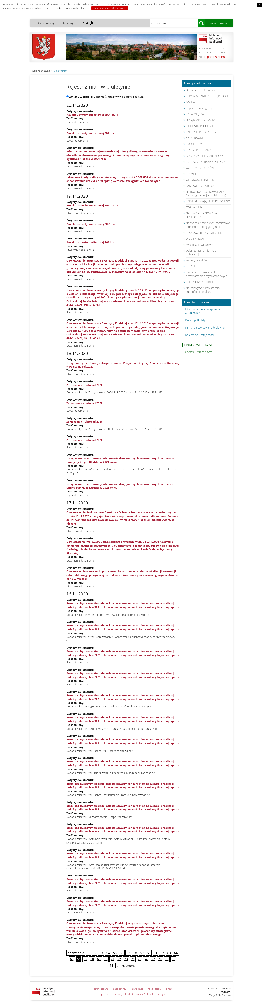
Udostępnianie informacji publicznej (201, 252)
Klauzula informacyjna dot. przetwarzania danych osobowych (206, 274)
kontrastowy (66, 23)
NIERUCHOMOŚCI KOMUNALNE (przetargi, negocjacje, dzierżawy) (206, 193)
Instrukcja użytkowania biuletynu (205, 328)
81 (111, 965)
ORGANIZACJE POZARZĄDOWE (205, 156)
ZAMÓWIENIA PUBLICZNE (202, 186)
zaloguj (161, 994)
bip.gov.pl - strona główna (198, 351)
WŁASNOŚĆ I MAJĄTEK (200, 180)
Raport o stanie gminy (199, 108)
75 (139, 959)
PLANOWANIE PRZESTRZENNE (205, 233)
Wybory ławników (196, 260)
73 (126, 959)
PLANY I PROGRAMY (198, 150)
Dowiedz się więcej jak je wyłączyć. (109, 7)
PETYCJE (191, 266)
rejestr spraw (154, 988)
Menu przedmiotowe (197, 83)
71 (112, 959)
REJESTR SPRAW (214, 57)
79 (166, 959)
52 (94, 953)
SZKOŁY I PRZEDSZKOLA (201, 132)
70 (105, 959)
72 (119, 959)
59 (142, 953)
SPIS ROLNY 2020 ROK (200, 282)
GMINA (190, 102)
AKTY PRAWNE (195, 138)
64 (176, 953)
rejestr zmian (206, 52)
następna (128, 965)
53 (101, 953)
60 (148, 953)
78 (160, 959)
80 (173, 959)
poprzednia (76, 953)
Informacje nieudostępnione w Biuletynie (202, 311)
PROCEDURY (194, 144)
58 (135, 953)
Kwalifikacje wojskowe (199, 245)
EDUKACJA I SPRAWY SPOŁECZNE (206, 162)
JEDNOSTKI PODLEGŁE (200, 126)
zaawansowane (219, 23)
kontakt (222, 48)
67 (85, 959)
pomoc (222, 52)
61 (155, 953)
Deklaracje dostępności (200, 90)
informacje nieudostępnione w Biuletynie (133, 994)
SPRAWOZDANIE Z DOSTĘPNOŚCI (207, 96)
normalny (48, 23)
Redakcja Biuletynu (196, 320)
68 (92, 959)
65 (71, 959)
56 (121, 953)
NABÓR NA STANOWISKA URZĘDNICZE (201, 215)
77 (153, 959)
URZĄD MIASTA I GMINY (201, 120)
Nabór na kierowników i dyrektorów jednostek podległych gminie (208, 225)
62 (162, 953)
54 (108, 953)
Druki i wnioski (195, 239)
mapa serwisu (206, 48)
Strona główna (41, 71)
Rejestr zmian (60, 71)
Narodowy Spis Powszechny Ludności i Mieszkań (203, 289)
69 (99, 959)
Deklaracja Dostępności (199, 335)
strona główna (101, 988)
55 (115, 953)
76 (146, 959)
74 (132, 959)
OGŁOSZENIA (194, 207)
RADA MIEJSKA (195, 114)
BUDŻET (191, 174)
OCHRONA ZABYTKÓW (200, 168)
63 (169, 953)
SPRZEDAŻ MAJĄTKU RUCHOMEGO (208, 201)
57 (128, 953)
